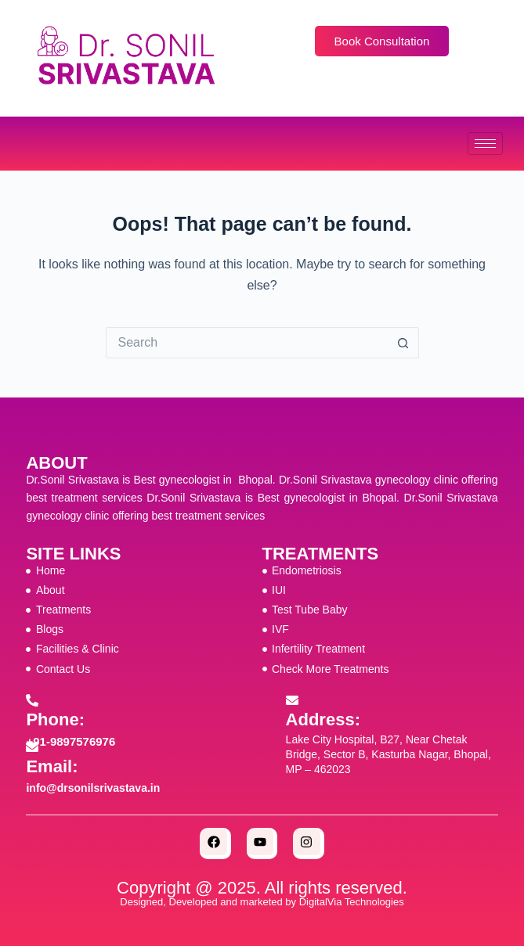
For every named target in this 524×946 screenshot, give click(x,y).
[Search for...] (247, 342)
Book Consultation (382, 41)
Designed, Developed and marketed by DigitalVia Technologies (261, 902)
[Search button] (403, 342)
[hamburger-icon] (485, 143)
